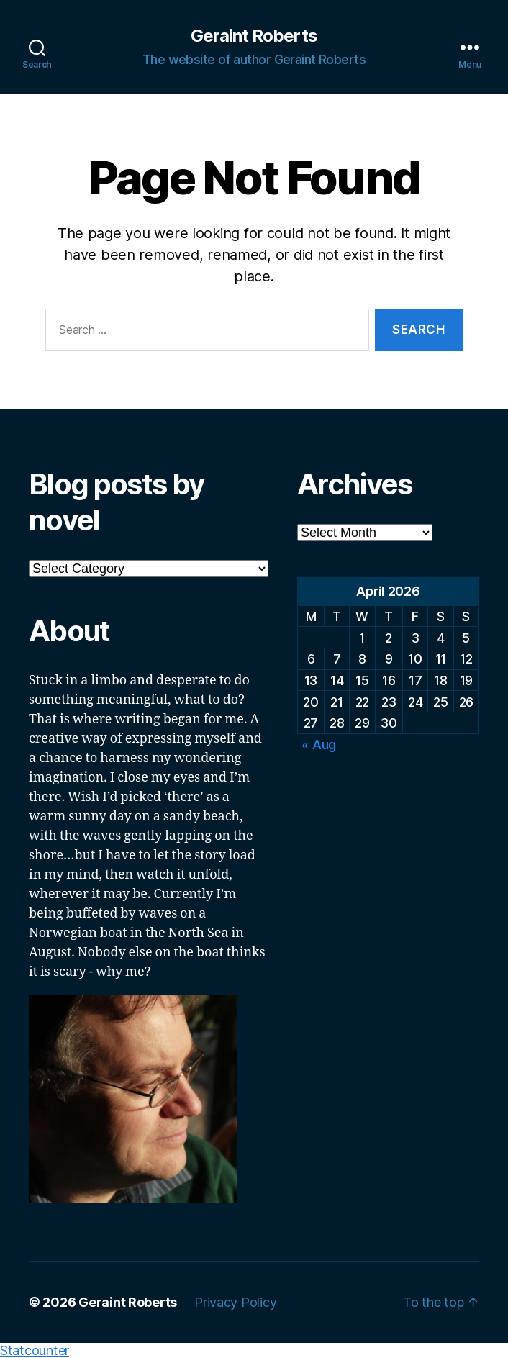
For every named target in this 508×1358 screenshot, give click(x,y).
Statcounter (34, 1350)
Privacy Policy (235, 1302)
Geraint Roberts (254, 36)
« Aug (318, 744)
